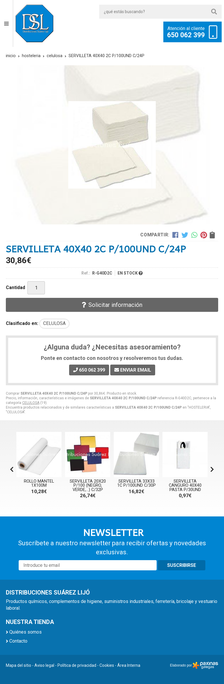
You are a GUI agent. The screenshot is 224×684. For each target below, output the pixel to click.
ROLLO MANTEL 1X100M (39, 483)
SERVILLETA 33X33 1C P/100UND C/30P (136, 483)
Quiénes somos (25, 632)
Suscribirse (181, 565)
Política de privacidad (76, 665)
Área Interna (128, 665)
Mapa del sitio (18, 665)
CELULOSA (30, 403)
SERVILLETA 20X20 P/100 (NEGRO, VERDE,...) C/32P (88, 485)
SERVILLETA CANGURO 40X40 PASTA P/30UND (185, 485)
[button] (212, 469)
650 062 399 (186, 35)
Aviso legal (44, 665)
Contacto (18, 641)
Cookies (106, 665)
